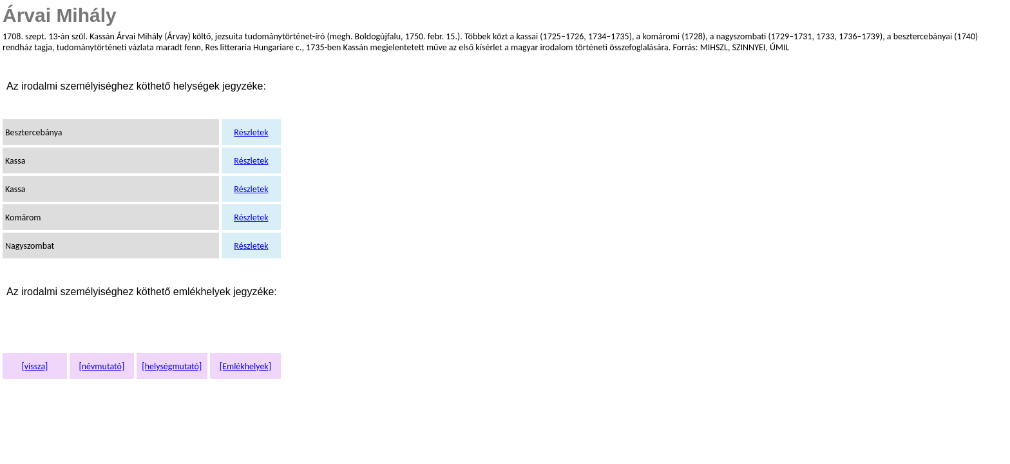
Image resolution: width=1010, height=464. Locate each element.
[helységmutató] (172, 366)
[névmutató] (101, 366)
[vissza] (34, 366)
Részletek (251, 132)
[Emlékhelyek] (245, 366)
